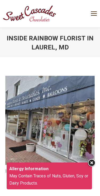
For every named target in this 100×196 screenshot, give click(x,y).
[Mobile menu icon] (93, 13)
